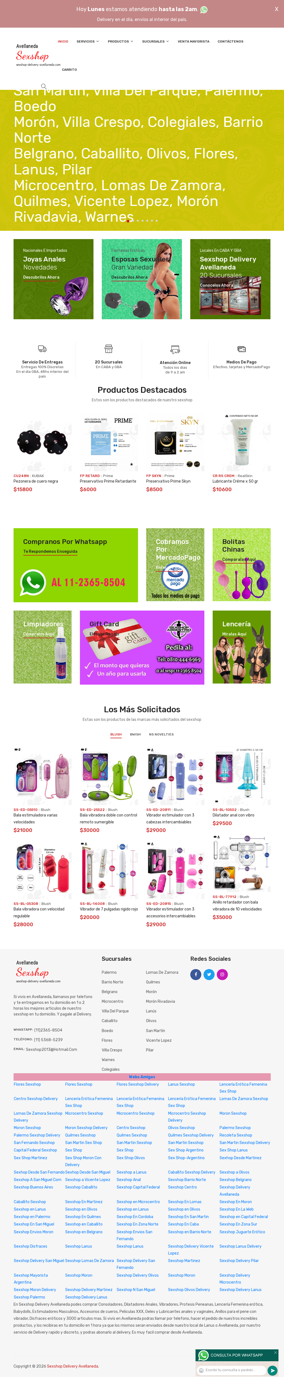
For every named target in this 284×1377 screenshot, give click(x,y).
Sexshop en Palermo (32, 1216)
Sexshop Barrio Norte (187, 1179)
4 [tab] (143, 221)
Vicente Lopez (159, 1040)
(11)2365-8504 (48, 1030)
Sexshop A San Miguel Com (37, 1179)
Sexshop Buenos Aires (33, 1187)
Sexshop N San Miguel (136, 1289)
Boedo (107, 1030)
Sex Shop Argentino (186, 1150)
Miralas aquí (234, 634)
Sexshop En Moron (236, 1202)
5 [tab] (147, 221)
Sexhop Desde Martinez (241, 1158)
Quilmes (153, 982)
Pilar (150, 1050)
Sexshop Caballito (81, 1187)
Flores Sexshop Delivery (138, 1084)
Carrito (69, 70)
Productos (121, 41)
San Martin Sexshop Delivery (245, 1142)
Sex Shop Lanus (234, 1150)
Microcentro (112, 1001)
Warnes (108, 1059)
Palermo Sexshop (235, 1127)
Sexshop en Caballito (84, 1224)
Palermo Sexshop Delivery (37, 1135)
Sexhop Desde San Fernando (39, 1172)
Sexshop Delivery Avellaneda (72, 1366)
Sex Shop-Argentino (186, 1158)
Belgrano (110, 991)
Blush (116, 734)
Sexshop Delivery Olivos (138, 1275)
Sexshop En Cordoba (135, 1216)
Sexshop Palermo (29, 1297)
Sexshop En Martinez (84, 1202)
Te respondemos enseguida (50, 552)
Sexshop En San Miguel (34, 1224)
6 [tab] (152, 221)
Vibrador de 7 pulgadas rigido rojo (109, 909)
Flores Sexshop (27, 1084)
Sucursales (156, 41)
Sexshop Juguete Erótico (242, 1232)
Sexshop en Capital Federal (244, 1216)
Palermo (109, 972)
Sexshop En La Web (237, 1209)
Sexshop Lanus (78, 1246)
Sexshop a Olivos (234, 1172)
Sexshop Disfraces (30, 1246)
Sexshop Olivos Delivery (189, 1289)
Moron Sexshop (233, 1113)
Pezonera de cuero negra (36, 481)
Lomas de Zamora (162, 972)
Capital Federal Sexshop (35, 1150)
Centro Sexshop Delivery (36, 1098)
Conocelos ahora (216, 285)
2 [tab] (133, 221)
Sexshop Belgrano (236, 1179)
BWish (135, 734)
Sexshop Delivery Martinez (89, 1289)
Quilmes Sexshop (80, 1135)
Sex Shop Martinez (30, 1158)
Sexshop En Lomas (185, 1202)
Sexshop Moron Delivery (35, 1289)
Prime (108, 476)
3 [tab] (138, 221)
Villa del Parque (115, 1011)
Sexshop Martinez (184, 1260)
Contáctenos (230, 41)
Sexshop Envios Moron (33, 1232)
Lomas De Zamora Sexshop (244, 1098)
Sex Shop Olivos (131, 1158)
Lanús (151, 1011)
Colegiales (111, 1069)
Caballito (110, 1021)
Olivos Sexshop (181, 1127)
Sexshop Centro (182, 1187)
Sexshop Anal (129, 1179)
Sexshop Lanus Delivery (241, 1246)
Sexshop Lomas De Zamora (89, 1260)
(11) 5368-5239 (48, 1040)
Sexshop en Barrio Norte (189, 1232)
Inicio (63, 41)
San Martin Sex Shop (83, 1142)
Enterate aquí (169, 568)
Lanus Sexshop (181, 1084)
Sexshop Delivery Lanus (241, 1289)
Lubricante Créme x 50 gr (235, 481)
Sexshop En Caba (183, 1224)
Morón (151, 991)
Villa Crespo (112, 1050)
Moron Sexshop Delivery (86, 1127)
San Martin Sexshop (134, 1142)
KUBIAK (38, 476)
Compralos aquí (38, 634)
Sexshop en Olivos (81, 1209)
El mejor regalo (104, 634)
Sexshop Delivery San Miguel (39, 1260)
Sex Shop (73, 1150)
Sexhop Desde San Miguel (87, 1172)
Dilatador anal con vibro (233, 815)
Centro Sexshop (131, 1127)
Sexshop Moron (78, 1275)
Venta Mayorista (193, 41)
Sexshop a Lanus (132, 1172)
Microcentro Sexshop (84, 1113)
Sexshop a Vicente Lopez (87, 1179)
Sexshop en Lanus (30, 1209)
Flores (107, 1040)
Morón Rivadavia (160, 1001)
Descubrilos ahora (41, 277)
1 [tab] (128, 221)
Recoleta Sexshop (236, 1135)
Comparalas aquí (239, 560)
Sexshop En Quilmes (83, 1216)
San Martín (155, 1030)
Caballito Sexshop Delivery (191, 1172)
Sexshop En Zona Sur (238, 1224)
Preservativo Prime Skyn (168, 481)
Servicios (88, 41)
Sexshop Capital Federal (138, 1187)
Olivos (151, 1021)
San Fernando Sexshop (34, 1142)
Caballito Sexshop (30, 1202)
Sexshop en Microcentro (138, 1202)
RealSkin (245, 476)
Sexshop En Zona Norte (137, 1224)
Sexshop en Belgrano (84, 1232)
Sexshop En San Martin (188, 1216)
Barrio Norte (112, 982)
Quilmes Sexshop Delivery (191, 1135)
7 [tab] (157, 221)
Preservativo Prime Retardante (108, 481)
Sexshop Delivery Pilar (239, 1260)
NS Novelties (161, 734)
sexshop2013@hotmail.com (51, 1049)
